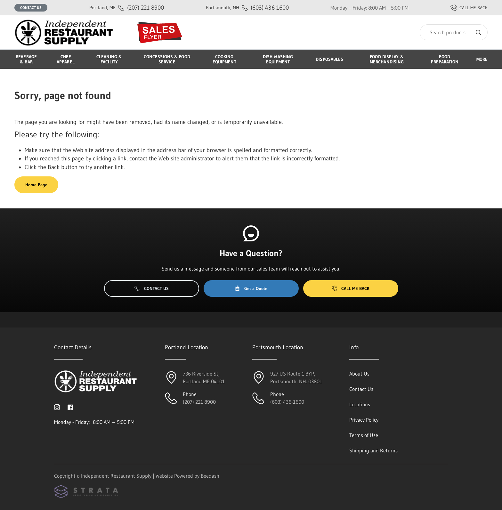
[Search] (454, 32)
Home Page (36, 185)
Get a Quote (251, 288)
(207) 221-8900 (126, 7)
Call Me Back (350, 288)
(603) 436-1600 (247, 7)
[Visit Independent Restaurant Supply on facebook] (70, 406)
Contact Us (31, 7)
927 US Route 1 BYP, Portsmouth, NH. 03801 (296, 377)
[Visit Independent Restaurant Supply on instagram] (57, 406)
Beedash (210, 476)
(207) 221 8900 (199, 402)
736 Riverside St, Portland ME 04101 (204, 377)
